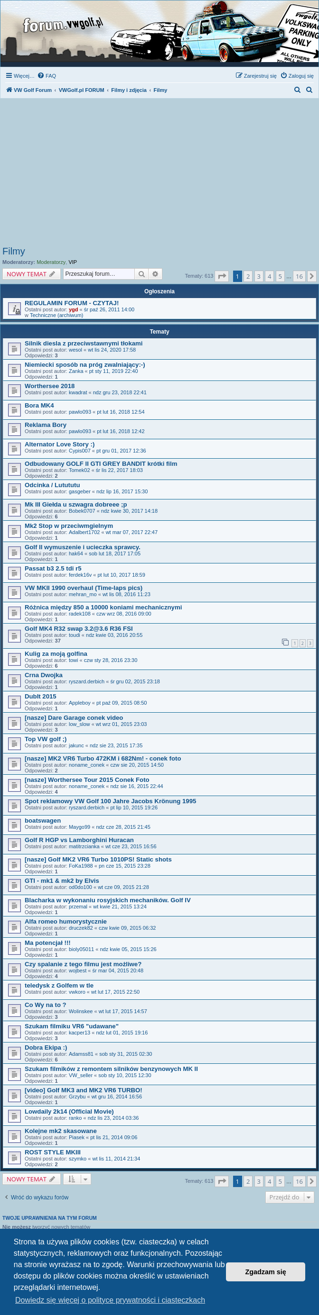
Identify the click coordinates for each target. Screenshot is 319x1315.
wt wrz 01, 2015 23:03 (121, 724)
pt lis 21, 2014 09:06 (113, 1137)
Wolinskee (81, 1011)
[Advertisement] (159, 175)
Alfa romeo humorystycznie (66, 921)
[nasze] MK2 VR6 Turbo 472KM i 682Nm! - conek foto (103, 758)
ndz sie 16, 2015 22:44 (136, 786)
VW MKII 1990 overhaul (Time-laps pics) (83, 587)
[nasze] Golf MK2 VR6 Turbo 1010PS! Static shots (98, 859)
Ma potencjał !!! (48, 942)
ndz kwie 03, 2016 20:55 (114, 635)
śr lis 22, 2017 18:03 (119, 470)
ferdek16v (80, 575)
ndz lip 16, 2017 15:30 (122, 491)
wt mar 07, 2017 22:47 (132, 532)
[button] (222, 276)
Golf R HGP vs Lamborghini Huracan (79, 839)
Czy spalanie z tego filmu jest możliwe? (83, 964)
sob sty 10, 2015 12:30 (124, 1075)
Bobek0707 (82, 511)
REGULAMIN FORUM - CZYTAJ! (72, 303)
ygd (73, 309)
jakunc (76, 745)
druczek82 (81, 928)
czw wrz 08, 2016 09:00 (123, 614)
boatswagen (43, 820)
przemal (78, 906)
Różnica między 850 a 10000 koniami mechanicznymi (103, 607)
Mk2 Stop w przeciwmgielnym (69, 525)
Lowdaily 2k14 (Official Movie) (69, 1111)
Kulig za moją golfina (56, 653)
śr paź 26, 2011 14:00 (109, 309)
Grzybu (77, 1096)
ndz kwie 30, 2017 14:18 (129, 511)
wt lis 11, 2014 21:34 (116, 1158)
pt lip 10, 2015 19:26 (134, 807)
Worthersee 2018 (50, 386)
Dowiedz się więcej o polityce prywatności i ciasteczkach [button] (110, 1300)
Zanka (76, 371)
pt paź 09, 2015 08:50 (121, 703)
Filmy (13, 251)
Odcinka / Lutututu (52, 485)
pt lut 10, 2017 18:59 (121, 575)
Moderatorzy (51, 262)
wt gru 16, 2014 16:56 (117, 1096)
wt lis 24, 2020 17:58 (112, 350)
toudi (74, 635)
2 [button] (248, 276)
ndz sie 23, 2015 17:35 (116, 745)
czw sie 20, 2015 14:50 (137, 765)
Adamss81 (81, 1054)
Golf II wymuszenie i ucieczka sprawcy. (83, 547)
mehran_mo (83, 594)
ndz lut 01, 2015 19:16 (122, 1032)
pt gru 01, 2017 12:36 (121, 450)
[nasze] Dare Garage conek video (74, 717)
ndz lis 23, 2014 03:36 (113, 1118)
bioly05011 (81, 949)
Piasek (76, 1137)
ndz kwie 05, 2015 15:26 (128, 949)
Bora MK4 (39, 405)
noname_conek (86, 765)
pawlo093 (80, 412)
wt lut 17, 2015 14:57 (123, 1011)
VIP (72, 262)
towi (73, 660)
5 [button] (280, 276)
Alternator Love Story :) (59, 444)
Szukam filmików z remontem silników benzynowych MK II (111, 1068)
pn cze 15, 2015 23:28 (124, 866)
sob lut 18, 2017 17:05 (115, 553)
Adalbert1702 (84, 532)
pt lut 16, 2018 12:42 (120, 431)
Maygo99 (79, 827)
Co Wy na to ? (45, 1004)
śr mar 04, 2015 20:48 (117, 970)
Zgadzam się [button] (265, 1272)
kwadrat (78, 392)
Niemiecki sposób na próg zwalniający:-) (85, 364)
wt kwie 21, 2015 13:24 (120, 906)
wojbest (77, 970)
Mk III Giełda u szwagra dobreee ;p (76, 504)
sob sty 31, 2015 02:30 (125, 1054)
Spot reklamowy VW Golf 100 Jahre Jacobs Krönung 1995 (110, 801)
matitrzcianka (84, 846)
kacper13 (79, 1032)
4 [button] (269, 276)
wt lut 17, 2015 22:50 (115, 992)
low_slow (79, 724)
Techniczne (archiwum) (56, 315)
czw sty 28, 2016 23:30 (111, 660)
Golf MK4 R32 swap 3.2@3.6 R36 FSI (79, 628)
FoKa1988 (81, 866)
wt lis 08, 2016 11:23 (126, 594)
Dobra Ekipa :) (46, 1047)
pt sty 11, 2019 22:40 (113, 371)
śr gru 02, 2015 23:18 (135, 681)
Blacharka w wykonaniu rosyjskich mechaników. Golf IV (108, 900)
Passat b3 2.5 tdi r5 (53, 568)
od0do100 (80, 887)
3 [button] (259, 276)
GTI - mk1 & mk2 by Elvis (62, 880)
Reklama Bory (45, 424)
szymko (77, 1158)
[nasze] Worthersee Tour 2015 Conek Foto (87, 779)
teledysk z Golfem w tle (59, 985)
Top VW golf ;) (45, 739)
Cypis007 (80, 450)
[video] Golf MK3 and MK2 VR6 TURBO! (83, 1090)
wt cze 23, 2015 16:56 (131, 846)
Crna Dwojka (44, 675)
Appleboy (80, 703)
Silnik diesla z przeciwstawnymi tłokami (83, 343)
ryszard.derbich (86, 681)
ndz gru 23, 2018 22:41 (120, 392)
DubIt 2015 (40, 696)
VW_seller (81, 1075)
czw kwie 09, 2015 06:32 (127, 928)
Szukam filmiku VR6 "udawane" (72, 1026)
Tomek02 (79, 470)
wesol (75, 350)
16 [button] (299, 276)
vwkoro (77, 992)
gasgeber (80, 491)
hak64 (76, 553)
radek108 (80, 614)
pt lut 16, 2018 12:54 (120, 412)
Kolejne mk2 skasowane (61, 1130)
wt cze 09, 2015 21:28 (123, 887)
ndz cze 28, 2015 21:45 (123, 827)
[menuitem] (46, 76)
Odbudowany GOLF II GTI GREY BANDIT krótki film (101, 463)
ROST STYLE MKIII (53, 1152)
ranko (75, 1118)
